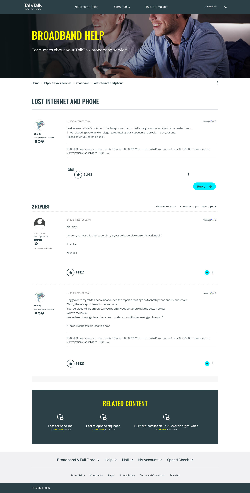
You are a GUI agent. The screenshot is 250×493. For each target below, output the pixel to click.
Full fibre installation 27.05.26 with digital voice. (166, 426)
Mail (125, 459)
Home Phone (57, 429)
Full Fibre (162, 429)
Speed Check (178, 459)
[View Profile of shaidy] (44, 134)
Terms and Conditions (152, 475)
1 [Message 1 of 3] (211, 219)
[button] (225, 6)
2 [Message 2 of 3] (211, 293)
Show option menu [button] (215, 83)
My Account (148, 459)
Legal (111, 475)
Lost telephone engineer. (103, 426)
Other (70, 169)
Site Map (174, 475)
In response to (43, 248)
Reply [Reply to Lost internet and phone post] (201, 186)
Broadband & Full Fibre (76, 459)
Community (211, 6)
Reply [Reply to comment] (207, 272)
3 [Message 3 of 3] (211, 121)
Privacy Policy (127, 475)
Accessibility (78, 475)
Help (109, 459)
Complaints (96, 475)
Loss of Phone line (60, 426)
